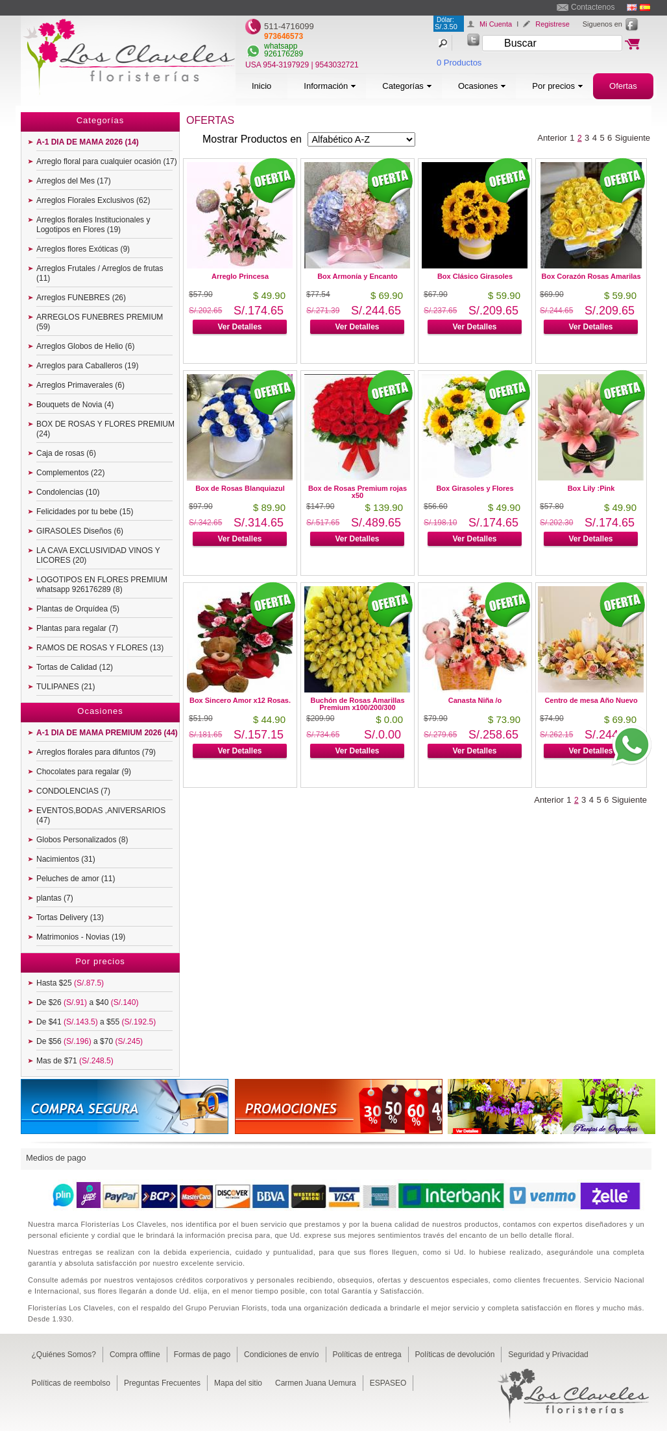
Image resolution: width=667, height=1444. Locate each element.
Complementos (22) (70, 472)
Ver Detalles (239, 326)
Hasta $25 (70, 983)
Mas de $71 (75, 1060)
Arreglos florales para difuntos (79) (96, 752)
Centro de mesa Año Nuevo (590, 700)
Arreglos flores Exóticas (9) (83, 249)
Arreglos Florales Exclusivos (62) (93, 200)
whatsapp (280, 46)
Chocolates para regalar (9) (83, 771)
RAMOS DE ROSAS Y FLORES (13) (100, 647)
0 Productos (459, 62)
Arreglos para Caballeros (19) (87, 365)
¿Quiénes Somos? (64, 1354)
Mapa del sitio (238, 1383)
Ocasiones (482, 86)
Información (330, 86)
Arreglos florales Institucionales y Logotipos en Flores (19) (93, 224)
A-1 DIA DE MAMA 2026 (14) (87, 142)
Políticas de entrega (367, 1354)
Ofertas (623, 86)
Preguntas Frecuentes (162, 1383)
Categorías (407, 86)
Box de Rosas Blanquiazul (240, 488)
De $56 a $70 (89, 1041)
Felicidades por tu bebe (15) (84, 511)
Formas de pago (202, 1354)
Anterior (552, 138)
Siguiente (632, 138)
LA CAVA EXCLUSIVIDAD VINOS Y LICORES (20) (98, 555)
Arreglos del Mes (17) (73, 180)
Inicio (261, 86)
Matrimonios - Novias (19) (80, 936)
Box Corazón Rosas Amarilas (590, 276)
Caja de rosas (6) (66, 453)
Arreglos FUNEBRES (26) (81, 297)
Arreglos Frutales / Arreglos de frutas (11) (99, 273)
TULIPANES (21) (65, 686)
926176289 (283, 53)
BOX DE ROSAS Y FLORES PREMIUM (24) (105, 429)
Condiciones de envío (281, 1354)
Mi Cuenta (495, 24)
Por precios (557, 86)
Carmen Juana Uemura (315, 1383)
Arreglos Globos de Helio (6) (85, 346)
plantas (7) (54, 898)
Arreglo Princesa (240, 276)
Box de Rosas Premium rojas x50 (357, 491)
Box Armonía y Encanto (357, 276)
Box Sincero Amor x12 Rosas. (240, 700)
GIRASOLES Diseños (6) (79, 531)
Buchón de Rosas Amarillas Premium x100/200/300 (357, 703)
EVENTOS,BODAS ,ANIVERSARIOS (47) (100, 815)
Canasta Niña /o (475, 700)
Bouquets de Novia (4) (75, 404)
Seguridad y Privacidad (548, 1354)
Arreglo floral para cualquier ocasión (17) (106, 161)
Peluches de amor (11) (75, 878)
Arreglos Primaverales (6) (80, 385)
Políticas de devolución (455, 1354)
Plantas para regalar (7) (77, 628)
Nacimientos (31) (65, 859)
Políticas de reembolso (71, 1383)
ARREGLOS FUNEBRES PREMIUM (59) (99, 322)
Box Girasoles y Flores (474, 488)
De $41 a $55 (96, 1021)
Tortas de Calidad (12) (74, 667)
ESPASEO (388, 1383)
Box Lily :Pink (591, 488)
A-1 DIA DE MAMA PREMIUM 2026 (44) (107, 732)
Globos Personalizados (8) (82, 839)
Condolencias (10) (67, 492)
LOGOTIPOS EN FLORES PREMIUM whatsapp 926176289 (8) (101, 584)
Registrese (552, 24)
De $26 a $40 (87, 1002)
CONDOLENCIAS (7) (73, 791)
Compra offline (135, 1354)
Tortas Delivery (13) (70, 917)
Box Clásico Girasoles (475, 276)
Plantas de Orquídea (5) (77, 608)
